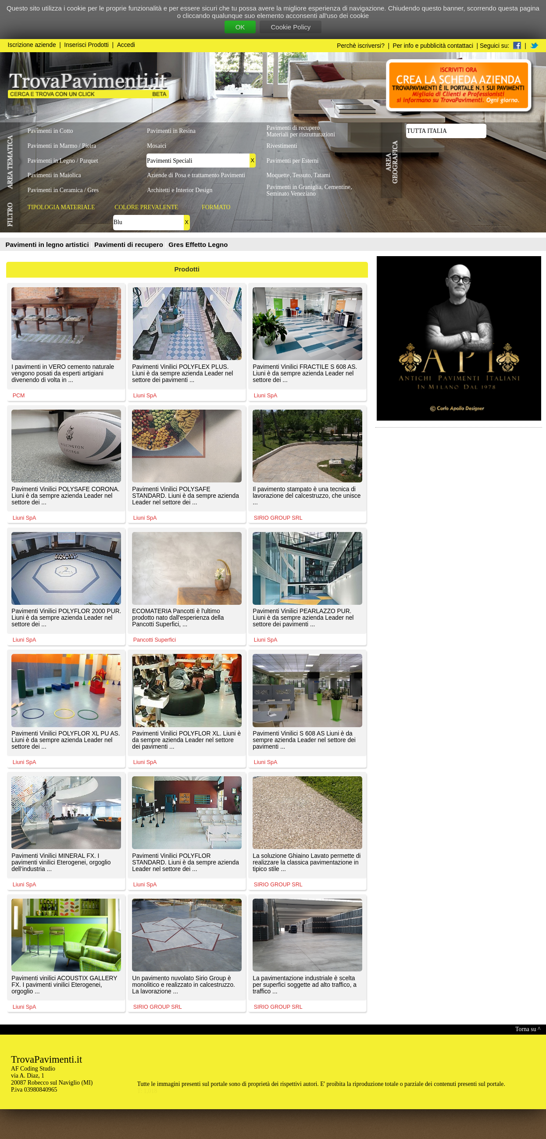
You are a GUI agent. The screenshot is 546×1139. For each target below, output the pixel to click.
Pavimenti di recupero (129, 244)
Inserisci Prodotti (86, 45)
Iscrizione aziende (32, 45)
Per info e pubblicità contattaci (433, 46)
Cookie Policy (290, 27)
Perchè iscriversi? (361, 46)
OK (240, 27)
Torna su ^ (527, 1029)
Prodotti (187, 269)
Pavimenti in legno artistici (48, 244)
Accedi (126, 45)
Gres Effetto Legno (198, 244)
